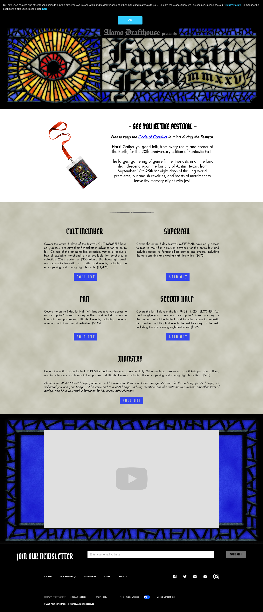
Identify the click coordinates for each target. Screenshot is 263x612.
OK (130, 20)
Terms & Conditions (77, 597)
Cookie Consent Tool (166, 597)
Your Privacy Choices (129, 597)
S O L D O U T (85, 276)
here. (45, 8)
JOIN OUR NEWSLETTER (45, 556)
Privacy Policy (101, 597)
